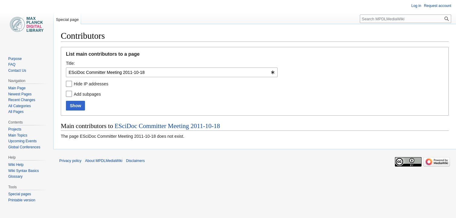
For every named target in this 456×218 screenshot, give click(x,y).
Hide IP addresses (91, 83)
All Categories (19, 106)
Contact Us (17, 70)
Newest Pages (19, 94)
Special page (67, 19)
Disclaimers (135, 161)
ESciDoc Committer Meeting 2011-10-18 (167, 126)
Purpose (15, 59)
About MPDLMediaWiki (103, 161)
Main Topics (17, 135)
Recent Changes (21, 100)
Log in (416, 6)
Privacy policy (70, 161)
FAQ (11, 64)
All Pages (16, 112)
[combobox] (172, 72)
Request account (437, 6)
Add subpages (87, 94)
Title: (70, 63)
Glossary (15, 176)
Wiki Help (16, 165)
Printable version (21, 200)
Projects (14, 129)
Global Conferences (24, 147)
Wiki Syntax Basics (23, 171)
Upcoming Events (22, 141)
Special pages (19, 194)
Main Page (16, 88)
